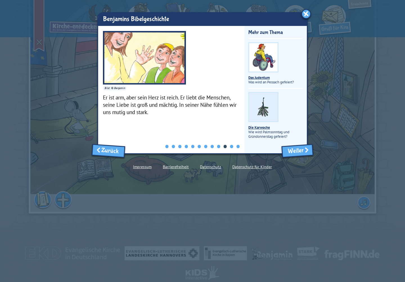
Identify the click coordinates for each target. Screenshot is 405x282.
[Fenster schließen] (306, 14)
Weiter (297, 150)
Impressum (142, 166)
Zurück (108, 150)
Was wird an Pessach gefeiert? (271, 63)
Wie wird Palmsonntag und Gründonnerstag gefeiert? (268, 115)
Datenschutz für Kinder (252, 166)
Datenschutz (210, 166)
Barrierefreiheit (176, 166)
